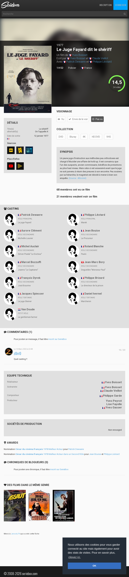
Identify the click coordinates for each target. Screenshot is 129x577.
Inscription (105, 5)
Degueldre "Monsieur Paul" (93, 270)
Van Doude (28, 309)
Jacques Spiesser (32, 293)
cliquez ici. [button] (74, 557)
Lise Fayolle (114, 404)
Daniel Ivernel (93, 293)
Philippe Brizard (94, 277)
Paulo (83, 254)
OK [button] (94, 565)
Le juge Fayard (24, 222)
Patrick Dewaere (76, 61)
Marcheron (86, 301)
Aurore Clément (31, 230)
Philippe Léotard (102, 61)
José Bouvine (24, 285)
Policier (72, 67)
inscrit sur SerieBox (57, 339)
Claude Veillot (100, 58)
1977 (60, 45)
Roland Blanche (94, 246)
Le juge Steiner (25, 301)
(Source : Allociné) (77, 178)
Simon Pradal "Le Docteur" (30, 254)
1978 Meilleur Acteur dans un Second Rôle (49, 454)
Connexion (120, 5)
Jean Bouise (92, 230)
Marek (84, 222)
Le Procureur (87, 238)
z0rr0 (17, 353)
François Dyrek (30, 277)
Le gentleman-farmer (27, 317)
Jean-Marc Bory (94, 262)
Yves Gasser (114, 407)
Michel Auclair (30, 246)
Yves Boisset (79, 55)
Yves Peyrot (114, 400)
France (86, 68)
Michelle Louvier (25, 238)
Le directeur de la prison (92, 285)
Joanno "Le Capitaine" (28, 270)
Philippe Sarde (112, 395)
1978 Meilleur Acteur (39, 449)
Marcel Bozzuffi (31, 262)
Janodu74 (15, 534)
